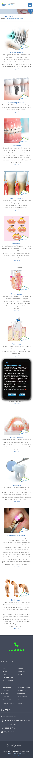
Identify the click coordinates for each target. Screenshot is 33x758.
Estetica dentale (22, 696)
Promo (20, 674)
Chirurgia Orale (16, 52)
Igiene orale (16, 485)
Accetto (22, 395)
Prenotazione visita (8, 677)
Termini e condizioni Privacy (16, 753)
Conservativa (16, 294)
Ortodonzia (16, 146)
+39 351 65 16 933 (10, 724)
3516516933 (16, 650)
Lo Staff (5, 671)
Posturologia (16, 600)
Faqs (4, 674)
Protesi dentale (16, 437)
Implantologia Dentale (16, 103)
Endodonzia (16, 344)
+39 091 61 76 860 (10, 728)
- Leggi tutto (16, 69)
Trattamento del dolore (16, 535)
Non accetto (12, 395)
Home (3, 18)
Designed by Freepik (16, 755)
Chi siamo (20, 668)
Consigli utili (21, 671)
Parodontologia (16, 198)
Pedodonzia (16, 244)
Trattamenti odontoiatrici (15, 18)
